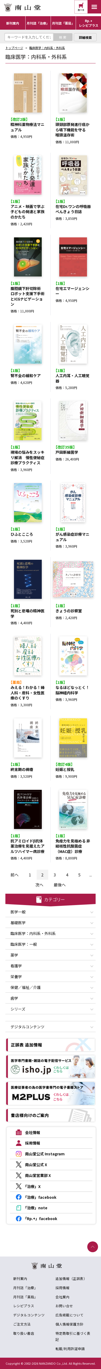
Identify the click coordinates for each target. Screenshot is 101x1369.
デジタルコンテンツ (29, 1314)
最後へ (60, 884)
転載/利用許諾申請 (70, 1348)
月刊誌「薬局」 (25, 1296)
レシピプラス (23, 1305)
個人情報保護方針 (69, 1324)
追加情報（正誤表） (71, 1278)
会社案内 (62, 1296)
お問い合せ (64, 1305)
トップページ (14, 48)
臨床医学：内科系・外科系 (47, 48)
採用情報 (62, 1287)
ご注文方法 (22, 1324)
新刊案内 (20, 1278)
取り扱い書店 (23, 1333)
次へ (39, 884)
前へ (15, 875)
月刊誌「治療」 (25, 1287)
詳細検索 (85, 37)
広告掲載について (69, 1314)
